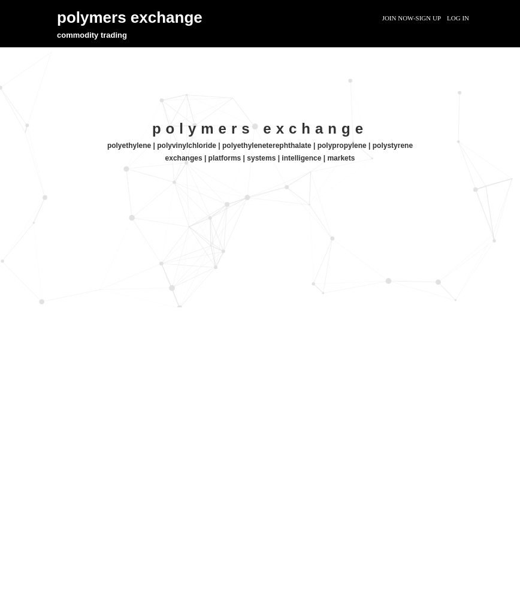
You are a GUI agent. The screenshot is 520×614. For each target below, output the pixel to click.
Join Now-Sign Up (411, 18)
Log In (458, 18)
